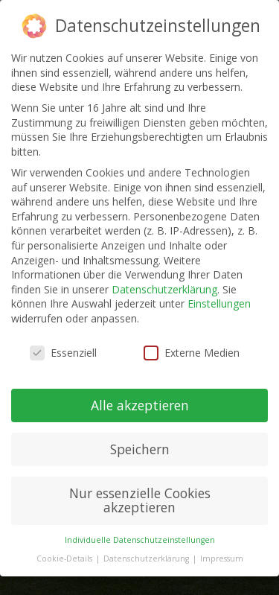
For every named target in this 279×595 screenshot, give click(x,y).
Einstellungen (219, 303)
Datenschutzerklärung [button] (147, 558)
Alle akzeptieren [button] (140, 405)
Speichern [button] (140, 449)
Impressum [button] (221, 558)
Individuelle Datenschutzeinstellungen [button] (140, 540)
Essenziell (63, 353)
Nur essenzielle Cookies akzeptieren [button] (140, 500)
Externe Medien (192, 353)
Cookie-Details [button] (65, 558)
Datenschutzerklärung (164, 289)
